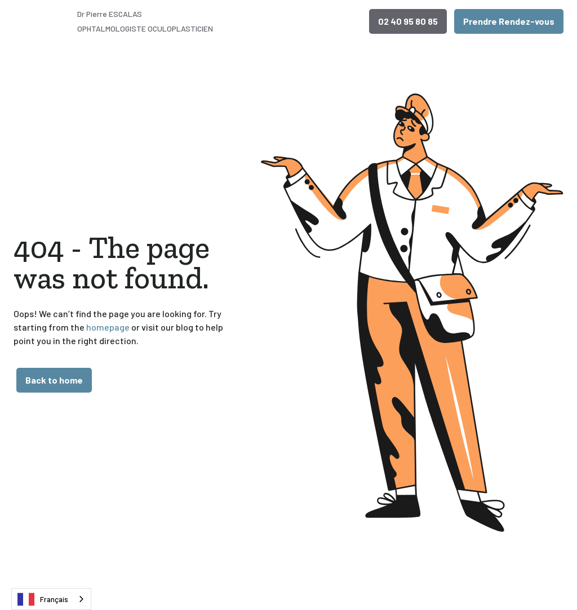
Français (42, 599)
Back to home (54, 380)
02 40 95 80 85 (408, 21)
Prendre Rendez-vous (508, 21)
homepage (107, 327)
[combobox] (51, 599)
